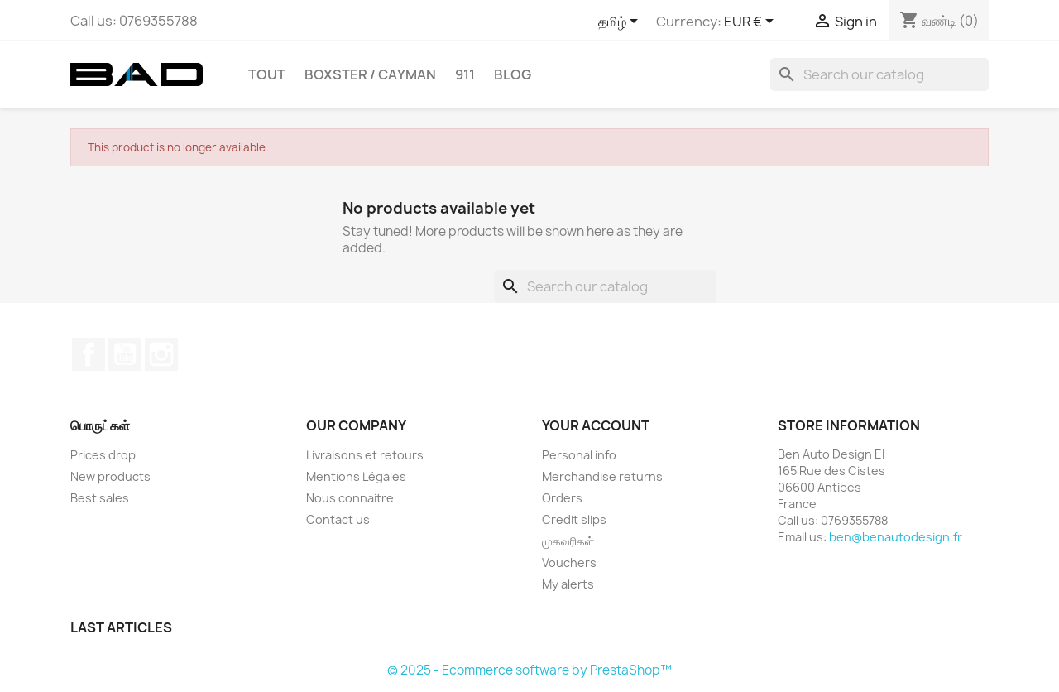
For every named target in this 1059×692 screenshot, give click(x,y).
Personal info (579, 455)
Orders (562, 498)
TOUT (266, 74)
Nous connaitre (350, 498)
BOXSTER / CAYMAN (370, 74)
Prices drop (103, 455)
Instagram (161, 354)
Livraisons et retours (365, 455)
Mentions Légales (356, 476)
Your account (595, 425)
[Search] (879, 74)
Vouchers (569, 562)
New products (110, 476)
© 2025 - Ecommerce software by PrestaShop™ (529, 670)
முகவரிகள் (568, 541)
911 (465, 74)
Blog (512, 74)
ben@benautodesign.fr (895, 537)
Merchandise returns (602, 476)
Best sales (99, 498)
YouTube (124, 354)
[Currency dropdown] (751, 22)
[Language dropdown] (621, 22)
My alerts (568, 584)
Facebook (88, 354)
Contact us (338, 519)
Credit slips (574, 519)
